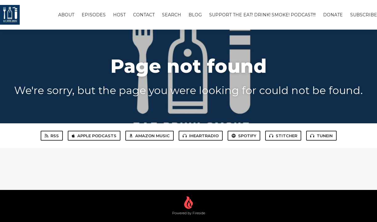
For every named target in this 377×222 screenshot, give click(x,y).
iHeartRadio (201, 135)
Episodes (94, 15)
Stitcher (283, 135)
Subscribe (363, 15)
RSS (52, 135)
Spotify (244, 135)
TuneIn (321, 135)
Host (119, 15)
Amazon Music (149, 135)
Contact (144, 15)
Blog (195, 15)
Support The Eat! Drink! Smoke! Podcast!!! (262, 15)
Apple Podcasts (94, 135)
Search (171, 15)
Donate (333, 15)
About (66, 15)
